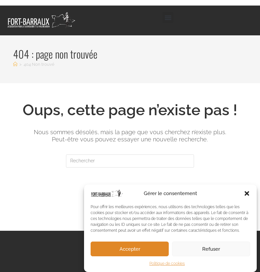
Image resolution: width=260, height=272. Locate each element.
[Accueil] (15, 64)
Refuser (211, 251)
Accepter (129, 251)
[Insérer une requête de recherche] (130, 161)
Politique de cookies (167, 265)
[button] (247, 195)
